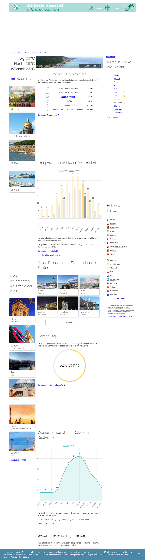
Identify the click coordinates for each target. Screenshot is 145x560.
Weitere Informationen (20, 557)
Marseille (85, 312)
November (118, 109)
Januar (116, 75)
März (116, 82)
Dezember (118, 113)
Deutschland (114, 227)
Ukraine (113, 231)
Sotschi (15, 189)
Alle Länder (121, 299)
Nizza (62, 290)
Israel (112, 276)
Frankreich (14, 321)
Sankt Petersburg (20, 136)
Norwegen (114, 291)
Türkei (13, 402)
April (115, 85)
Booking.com (110, 57)
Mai (115, 89)
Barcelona (42, 290)
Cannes (41, 312)
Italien (13, 375)
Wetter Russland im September (36, 53)
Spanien (113, 235)
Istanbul (15, 399)
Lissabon (64, 312)
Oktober (117, 106)
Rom (13, 372)
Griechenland (115, 264)
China (112, 287)
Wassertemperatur (68, 96)
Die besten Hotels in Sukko (48, 251)
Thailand (113, 268)
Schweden (114, 295)
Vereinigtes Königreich (19, 348)
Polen (112, 272)
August (116, 99)
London (15, 345)
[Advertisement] (72, 32)
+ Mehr (69, 322)
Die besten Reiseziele (18, 459)
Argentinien (114, 279)
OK (138, 553)
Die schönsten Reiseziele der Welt (51, 385)
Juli (115, 96)
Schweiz (113, 239)
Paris (13, 318)
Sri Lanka (113, 283)
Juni (115, 92)
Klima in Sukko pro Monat (48, 524)
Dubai (14, 426)
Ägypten (113, 260)
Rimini (84, 290)
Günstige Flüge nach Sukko (49, 255)
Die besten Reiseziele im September (52, 115)
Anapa (14, 162)
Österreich (114, 224)
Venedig (15, 453)
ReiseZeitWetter (16, 53)
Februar (117, 78)
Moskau (15, 109)
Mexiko (113, 250)
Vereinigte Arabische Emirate (21, 429)
